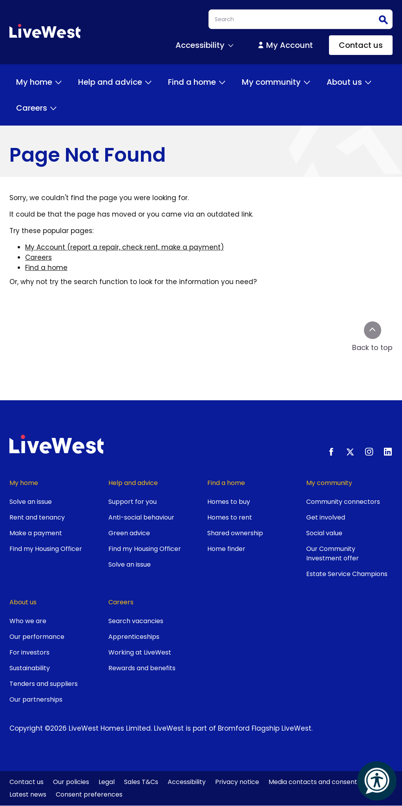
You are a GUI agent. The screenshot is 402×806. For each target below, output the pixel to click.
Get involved (325, 517)
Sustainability (29, 668)
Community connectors (343, 501)
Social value (324, 533)
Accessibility (187, 781)
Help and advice (115, 82)
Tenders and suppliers (43, 683)
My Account (285, 45)
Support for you (132, 501)
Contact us (361, 45)
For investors (29, 652)
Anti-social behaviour (141, 517)
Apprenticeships (133, 636)
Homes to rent (229, 517)
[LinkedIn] (388, 451)
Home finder (226, 548)
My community (277, 82)
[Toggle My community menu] (307, 82)
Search (383, 19)
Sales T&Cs (141, 781)
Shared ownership (235, 533)
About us (350, 82)
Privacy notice (237, 781)
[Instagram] (369, 451)
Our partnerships (35, 699)
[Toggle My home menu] (58, 82)
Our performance (36, 636)
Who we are (27, 620)
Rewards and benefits (141, 668)
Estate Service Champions (346, 573)
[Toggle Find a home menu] (222, 82)
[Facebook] (331, 451)
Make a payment (35, 533)
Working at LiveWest (139, 652)
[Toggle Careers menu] (53, 108)
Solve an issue (30, 501)
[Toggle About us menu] (368, 82)
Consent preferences (89, 794)
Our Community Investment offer (332, 553)
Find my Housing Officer (45, 548)
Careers (37, 107)
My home (39, 82)
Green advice (129, 533)
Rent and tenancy (37, 517)
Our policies (71, 781)
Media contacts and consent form (321, 781)
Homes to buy (228, 501)
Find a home (197, 82)
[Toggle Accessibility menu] (231, 45)
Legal (107, 781)
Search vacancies (135, 620)
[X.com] (350, 451)
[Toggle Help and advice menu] (148, 82)
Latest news (27, 794)
